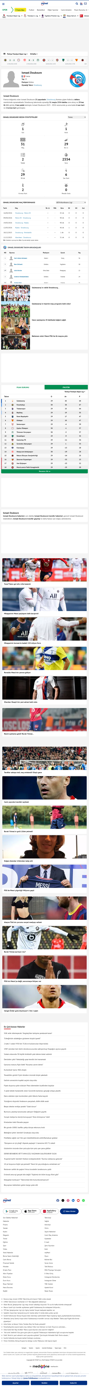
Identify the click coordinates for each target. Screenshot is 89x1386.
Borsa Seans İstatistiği (11, 1255)
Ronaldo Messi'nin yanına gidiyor (17, 672)
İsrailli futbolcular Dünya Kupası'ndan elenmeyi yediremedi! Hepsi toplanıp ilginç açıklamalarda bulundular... (42, 1314)
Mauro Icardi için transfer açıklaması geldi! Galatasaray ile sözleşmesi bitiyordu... (32, 1306)
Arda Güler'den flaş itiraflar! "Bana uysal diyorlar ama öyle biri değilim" (29, 1328)
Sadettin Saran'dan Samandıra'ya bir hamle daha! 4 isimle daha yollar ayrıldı (31, 1312)
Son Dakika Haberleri (10, 1216)
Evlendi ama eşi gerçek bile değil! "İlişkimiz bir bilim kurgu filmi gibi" (31, 1174)
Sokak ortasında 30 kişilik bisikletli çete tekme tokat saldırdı (28, 1054)
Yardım (31, 1347)
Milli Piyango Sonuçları (53, 1269)
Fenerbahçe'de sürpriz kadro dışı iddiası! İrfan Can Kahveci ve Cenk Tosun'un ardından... (35, 1326)
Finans (5, 1223)
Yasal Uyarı (58, 1347)
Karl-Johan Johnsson (20, 258)
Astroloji (48, 1223)
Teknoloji (48, 1216)
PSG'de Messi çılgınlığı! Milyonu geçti (19, 890)
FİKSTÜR (66, 387)
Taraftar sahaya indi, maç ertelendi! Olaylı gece (23, 772)
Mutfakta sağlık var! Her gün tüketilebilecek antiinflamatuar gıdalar (30, 1138)
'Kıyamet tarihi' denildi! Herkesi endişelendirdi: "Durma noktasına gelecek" (33, 1159)
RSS (65, 1347)
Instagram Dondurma (52, 1276)
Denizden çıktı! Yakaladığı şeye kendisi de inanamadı (25, 1059)
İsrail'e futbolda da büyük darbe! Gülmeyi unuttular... (22, 1337)
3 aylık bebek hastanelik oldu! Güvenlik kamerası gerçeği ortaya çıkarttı (32, 1091)
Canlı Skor (20, 10)
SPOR (4, 9)
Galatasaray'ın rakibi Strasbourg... (45, 287)
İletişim (24, 1347)
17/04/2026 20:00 (12, 64)
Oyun (46, 1255)
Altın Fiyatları (8, 1272)
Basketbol (41, 10)
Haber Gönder (69, 1211)
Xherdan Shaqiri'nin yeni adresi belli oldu (20, 702)
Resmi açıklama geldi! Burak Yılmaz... (19, 734)
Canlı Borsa (7, 1258)
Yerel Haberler (8, 1251)
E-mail (47, 1241)
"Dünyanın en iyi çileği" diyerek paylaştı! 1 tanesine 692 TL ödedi (29, 1143)
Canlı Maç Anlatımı (51, 1234)
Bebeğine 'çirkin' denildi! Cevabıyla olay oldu (21, 1132)
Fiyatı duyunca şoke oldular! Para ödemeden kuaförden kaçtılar (29, 1085)
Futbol (31, 10)
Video (5, 1248)
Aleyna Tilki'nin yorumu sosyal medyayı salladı (23, 922)
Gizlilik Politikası (47, 1347)
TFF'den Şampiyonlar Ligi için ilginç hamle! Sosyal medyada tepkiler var (29, 1309)
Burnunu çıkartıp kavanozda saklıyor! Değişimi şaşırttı (25, 1112)
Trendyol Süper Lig (11, 16)
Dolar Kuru (7, 1276)
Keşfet (5, 1290)
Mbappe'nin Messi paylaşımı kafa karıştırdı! (21, 613)
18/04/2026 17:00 (70, 64)
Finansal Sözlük (8, 1262)
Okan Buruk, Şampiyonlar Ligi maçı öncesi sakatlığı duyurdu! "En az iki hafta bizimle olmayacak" (38, 1303)
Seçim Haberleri (50, 1230)
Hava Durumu (8, 1286)
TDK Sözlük (49, 1283)
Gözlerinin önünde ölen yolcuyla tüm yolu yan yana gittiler (27, 1148)
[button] (3, 4)
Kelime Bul (48, 1258)
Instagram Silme (50, 1279)
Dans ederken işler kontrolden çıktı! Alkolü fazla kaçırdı (26, 1096)
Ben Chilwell (18, 264)
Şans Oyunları (49, 1244)
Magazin (6, 1234)
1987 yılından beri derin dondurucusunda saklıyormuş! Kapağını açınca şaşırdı (35, 1049)
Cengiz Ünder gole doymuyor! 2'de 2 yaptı (21, 1011)
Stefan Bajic (18, 283)
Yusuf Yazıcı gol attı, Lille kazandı (17, 584)
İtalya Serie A (69, 16)
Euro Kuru (6, 1279)
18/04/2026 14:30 (51, 64)
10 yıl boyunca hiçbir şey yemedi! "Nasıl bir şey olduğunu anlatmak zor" (32, 1164)
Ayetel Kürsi (49, 1286)
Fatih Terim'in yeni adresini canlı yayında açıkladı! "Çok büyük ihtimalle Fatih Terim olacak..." (36, 1334)
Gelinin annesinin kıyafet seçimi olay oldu (20, 1080)
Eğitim (5, 1241)
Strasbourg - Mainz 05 (23, 213)
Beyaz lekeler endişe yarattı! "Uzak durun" (20, 1106)
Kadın (5, 1230)
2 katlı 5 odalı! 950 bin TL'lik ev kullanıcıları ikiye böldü (26, 1043)
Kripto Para (7, 1269)
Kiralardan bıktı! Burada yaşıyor (16, 1122)
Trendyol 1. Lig (31, 16)
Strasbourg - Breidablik (23, 232)
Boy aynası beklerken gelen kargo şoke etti (21, 1185)
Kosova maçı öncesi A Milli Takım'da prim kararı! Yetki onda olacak (27, 1298)
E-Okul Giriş (49, 1272)
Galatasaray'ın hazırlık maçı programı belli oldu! (51, 304)
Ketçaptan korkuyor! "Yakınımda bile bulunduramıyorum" (26, 1180)
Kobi (46, 1248)
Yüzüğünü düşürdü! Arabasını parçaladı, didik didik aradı (26, 1101)
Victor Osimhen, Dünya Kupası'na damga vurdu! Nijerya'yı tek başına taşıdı (30, 1340)
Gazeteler (48, 1237)
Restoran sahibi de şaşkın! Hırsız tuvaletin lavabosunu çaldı (27, 1169)
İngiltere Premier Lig (50, 16)
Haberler (6, 1220)
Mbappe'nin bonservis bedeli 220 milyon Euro (22, 643)
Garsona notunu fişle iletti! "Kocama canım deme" (23, 1064)
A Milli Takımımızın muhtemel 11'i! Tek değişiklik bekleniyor (25, 1300)
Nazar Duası (49, 1290)
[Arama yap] (76, 4)
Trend (5, 1237)
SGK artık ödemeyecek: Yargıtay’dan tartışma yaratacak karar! (28, 1033)
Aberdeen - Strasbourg (23, 237)
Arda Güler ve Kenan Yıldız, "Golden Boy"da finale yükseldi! (24, 1323)
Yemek (5, 1227)
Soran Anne (49, 1262)
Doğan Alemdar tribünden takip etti (18, 861)
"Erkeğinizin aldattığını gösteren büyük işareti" (22, 1038)
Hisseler (6, 1265)
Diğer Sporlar (53, 10)
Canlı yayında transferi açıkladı (16, 802)
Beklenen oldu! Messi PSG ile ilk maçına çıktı (50, 336)
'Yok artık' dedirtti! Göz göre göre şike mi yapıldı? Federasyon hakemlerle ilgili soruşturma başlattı (39, 1331)
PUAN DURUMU (23, 387)
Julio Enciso (18, 271)
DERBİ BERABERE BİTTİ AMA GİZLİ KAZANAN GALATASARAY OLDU (30, 1153)
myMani (47, 1251)
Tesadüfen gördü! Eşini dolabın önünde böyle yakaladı (25, 1075)
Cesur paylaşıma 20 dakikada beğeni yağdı (49, 320)
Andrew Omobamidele (21, 277)
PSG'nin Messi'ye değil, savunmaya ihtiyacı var (22, 981)
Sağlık (47, 1220)
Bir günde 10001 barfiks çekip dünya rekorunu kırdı (24, 1127)
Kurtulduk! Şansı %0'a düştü (15, 1070)
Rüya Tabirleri (8, 1283)
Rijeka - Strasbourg (22, 228)
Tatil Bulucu (49, 1265)
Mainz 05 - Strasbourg (23, 218)
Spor (4, 1244)
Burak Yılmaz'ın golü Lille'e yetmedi (18, 831)
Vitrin (47, 1227)
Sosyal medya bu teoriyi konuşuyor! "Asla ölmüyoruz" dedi (27, 1117)
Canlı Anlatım (66, 10)
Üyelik (38, 1347)
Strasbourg (38, 85)
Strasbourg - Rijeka (22, 223)
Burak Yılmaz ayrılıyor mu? (15, 952)
